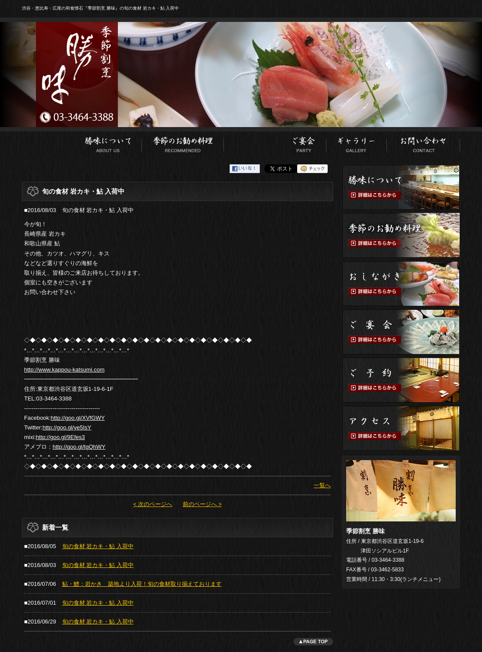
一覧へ (322, 485)
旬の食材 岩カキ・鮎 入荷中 (98, 546)
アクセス (401, 428)
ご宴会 (303, 142)
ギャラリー (356, 142)
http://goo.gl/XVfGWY (78, 418)
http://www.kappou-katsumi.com (64, 369)
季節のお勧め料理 (183, 142)
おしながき (252, 142)
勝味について (108, 142)
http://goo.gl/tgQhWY (79, 446)
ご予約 (401, 380)
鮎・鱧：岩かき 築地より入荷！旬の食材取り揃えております (142, 584)
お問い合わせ (423, 142)
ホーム (48, 142)
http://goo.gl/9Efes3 (60, 437)
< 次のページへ (152, 504)
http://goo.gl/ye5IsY (67, 427)
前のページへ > (202, 504)
